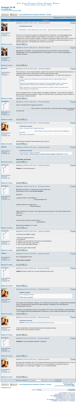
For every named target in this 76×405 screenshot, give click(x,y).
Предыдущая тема (58, 17)
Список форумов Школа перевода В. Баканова (32, 14)
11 (14, 10)
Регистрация (48, 3)
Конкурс (49, 14)
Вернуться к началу (6, 44)
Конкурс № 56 (8, 7)
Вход (49, 5)
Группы (40, 3)
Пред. (10, 9)
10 (13, 10)
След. (19, 10)
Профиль (56, 3)
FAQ (19, 3)
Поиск (24, 3)
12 (16, 10)
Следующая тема (70, 17)
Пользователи (32, 3)
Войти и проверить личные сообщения (35, 5)
